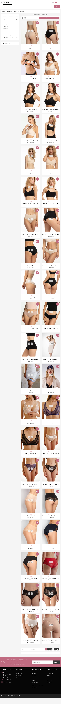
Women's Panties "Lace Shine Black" (51, 520)
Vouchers (49, 689)
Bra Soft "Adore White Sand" (30, 426)
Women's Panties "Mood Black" (51, 331)
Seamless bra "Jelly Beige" (50, 78)
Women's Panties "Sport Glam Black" (51, 615)
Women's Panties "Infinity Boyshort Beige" (32, 236)
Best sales (18, 684)
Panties (4, 21)
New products (19, 682)
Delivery (34, 684)
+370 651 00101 (7, 686)
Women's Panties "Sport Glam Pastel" (31, 647)
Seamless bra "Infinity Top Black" (51, 142)
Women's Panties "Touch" (30, 583)
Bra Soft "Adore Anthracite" (51, 426)
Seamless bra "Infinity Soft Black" (30, 205)
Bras (3, 19)
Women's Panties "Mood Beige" (30, 331)
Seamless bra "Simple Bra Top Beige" (31, 142)
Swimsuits (5, 28)
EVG (19, 702)
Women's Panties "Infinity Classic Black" (32, 268)
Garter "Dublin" (30, 394)
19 (55, 655)
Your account (52, 676)
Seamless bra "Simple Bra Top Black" (51, 110)
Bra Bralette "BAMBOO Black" (50, 205)
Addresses (49, 686)
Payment (34, 682)
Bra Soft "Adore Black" (30, 457)
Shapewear (5, 26)
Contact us (34, 696)
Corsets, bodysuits (7, 24)
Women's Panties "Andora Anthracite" (31, 489)
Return (33, 686)
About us (34, 679)
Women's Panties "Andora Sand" (51, 457)
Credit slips (49, 684)
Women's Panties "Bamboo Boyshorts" (31, 362)
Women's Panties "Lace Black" (51, 552)
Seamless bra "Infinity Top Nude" (30, 173)
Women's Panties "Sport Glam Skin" (51, 647)
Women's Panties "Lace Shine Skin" (31, 520)
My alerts (49, 691)
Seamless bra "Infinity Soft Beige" (50, 173)
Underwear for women (10, 17)
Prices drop (19, 679)
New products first (49, 18)
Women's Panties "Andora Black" (51, 489)
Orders (48, 682)
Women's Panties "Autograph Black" (31, 615)
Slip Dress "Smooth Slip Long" (50, 362)
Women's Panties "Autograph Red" (51, 583)
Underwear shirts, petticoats (6, 31)
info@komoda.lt (7, 688)
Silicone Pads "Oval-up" (30, 78)
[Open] (1, 2)
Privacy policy (35, 689)
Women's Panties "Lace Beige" (30, 552)
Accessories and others (8, 37)
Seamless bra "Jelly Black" (30, 110)
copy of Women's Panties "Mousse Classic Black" (34, 47)
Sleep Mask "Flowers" (50, 394)
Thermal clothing (6, 35)
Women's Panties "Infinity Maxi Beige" (31, 299)
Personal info (50, 679)
